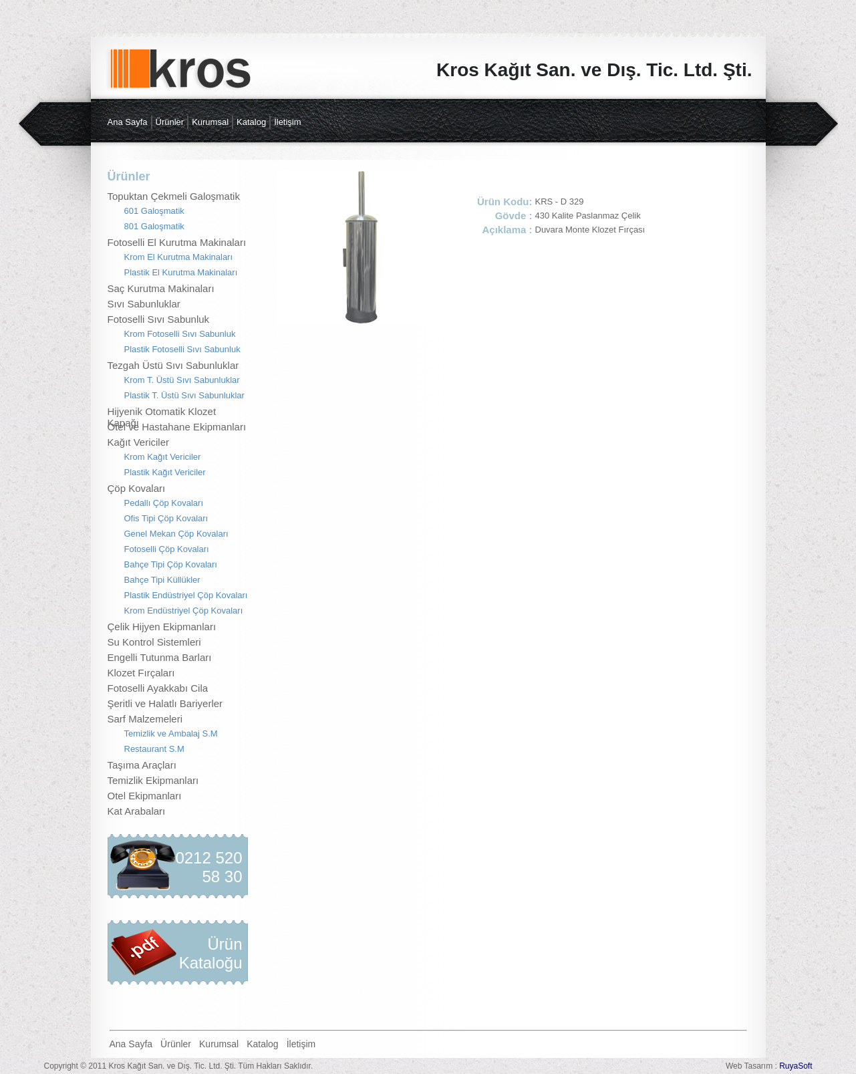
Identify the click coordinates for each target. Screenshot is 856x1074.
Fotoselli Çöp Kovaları (166, 549)
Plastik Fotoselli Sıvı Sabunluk (182, 349)
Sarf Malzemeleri (145, 718)
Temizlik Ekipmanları (153, 780)
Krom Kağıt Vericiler (162, 457)
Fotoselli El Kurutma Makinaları (177, 242)
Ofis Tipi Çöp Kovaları (166, 518)
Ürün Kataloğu (211, 953)
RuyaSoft (795, 1066)
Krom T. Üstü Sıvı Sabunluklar (182, 380)
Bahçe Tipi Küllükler (162, 580)
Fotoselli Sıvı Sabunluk (159, 319)
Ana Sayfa (128, 122)
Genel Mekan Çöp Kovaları (176, 534)
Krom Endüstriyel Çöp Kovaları (183, 611)
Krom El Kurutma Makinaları (178, 257)
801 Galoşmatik (154, 226)
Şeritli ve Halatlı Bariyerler (165, 703)
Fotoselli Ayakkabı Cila (158, 688)
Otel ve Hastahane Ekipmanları (177, 426)
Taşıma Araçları (142, 765)
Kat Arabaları (137, 811)
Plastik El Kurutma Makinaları (181, 272)
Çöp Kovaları (137, 488)
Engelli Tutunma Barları (160, 657)
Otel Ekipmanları (145, 795)
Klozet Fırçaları (141, 672)
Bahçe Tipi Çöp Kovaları (170, 564)
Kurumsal (210, 122)
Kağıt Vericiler (139, 442)
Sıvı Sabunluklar (144, 303)
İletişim (287, 122)
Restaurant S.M (154, 749)
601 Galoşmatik (154, 211)
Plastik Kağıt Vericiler (165, 472)
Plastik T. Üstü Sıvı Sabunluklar (184, 395)
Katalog (251, 122)
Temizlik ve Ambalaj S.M (171, 733)
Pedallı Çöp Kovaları (164, 503)
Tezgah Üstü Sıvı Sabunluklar (173, 365)
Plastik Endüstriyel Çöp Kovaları (186, 595)
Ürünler (170, 122)
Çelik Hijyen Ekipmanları (162, 626)
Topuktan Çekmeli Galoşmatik (174, 196)
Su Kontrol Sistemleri (154, 642)
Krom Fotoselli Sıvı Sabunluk (180, 334)
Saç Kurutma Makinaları (161, 288)
